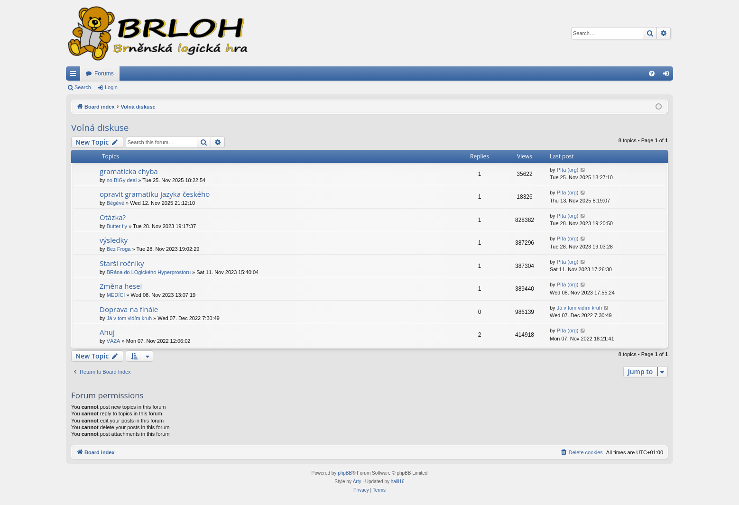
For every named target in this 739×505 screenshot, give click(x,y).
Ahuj (107, 332)
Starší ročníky (122, 263)
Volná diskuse (100, 127)
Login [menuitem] (668, 75)
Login (111, 87)
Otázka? (113, 217)
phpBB (345, 473)
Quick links (75, 75)
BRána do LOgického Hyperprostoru (149, 272)
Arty (357, 481)
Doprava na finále (129, 309)
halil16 (398, 481)
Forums (104, 73)
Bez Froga (119, 249)
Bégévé (115, 203)
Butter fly (117, 226)
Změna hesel (121, 286)
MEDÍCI (116, 295)
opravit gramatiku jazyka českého (155, 194)
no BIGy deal (122, 180)
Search (82, 87)
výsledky (114, 240)
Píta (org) (568, 170)
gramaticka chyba (129, 171)
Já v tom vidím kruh (129, 318)
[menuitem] (652, 73)
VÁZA (113, 341)
